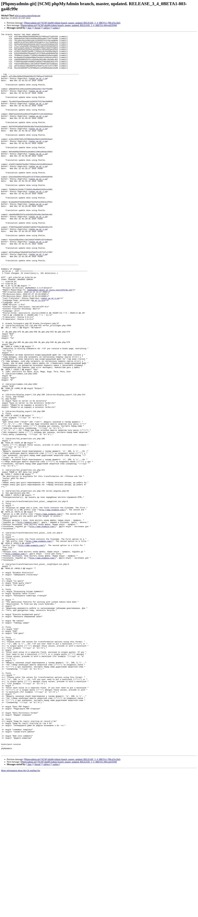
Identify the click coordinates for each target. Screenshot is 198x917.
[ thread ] (37, 28)
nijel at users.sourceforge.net (27, 15)
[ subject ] (46, 28)
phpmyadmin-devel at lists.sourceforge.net (49, 341)
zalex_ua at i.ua (38, 87)
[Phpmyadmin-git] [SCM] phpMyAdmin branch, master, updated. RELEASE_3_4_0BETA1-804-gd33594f (68, 25)
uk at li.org (38, 354)
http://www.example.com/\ (52, 605)
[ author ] (56, 28)
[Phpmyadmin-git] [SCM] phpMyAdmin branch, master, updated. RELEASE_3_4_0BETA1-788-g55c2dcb (72, 23)
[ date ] (29, 28)
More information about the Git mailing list (20, 914)
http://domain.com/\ (28, 620)
